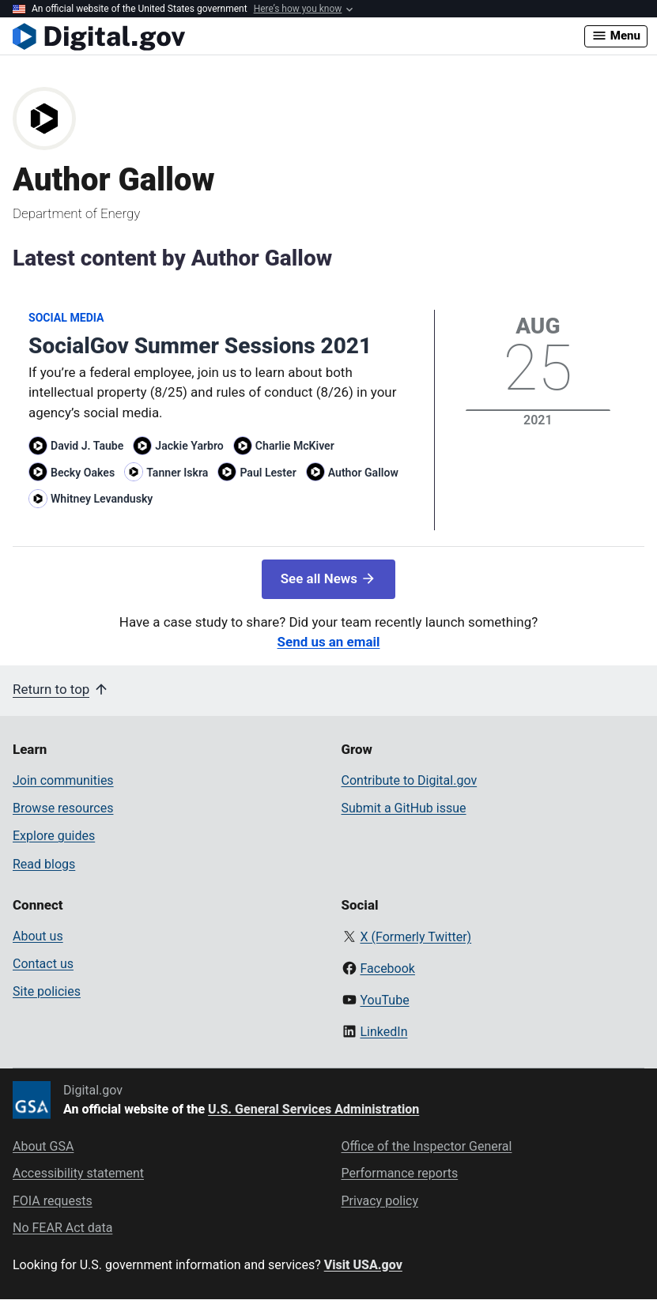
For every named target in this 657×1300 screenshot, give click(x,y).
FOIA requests (53, 1200)
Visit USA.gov (363, 1264)
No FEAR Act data (62, 1227)
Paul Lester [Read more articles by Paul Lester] (268, 472)
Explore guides (54, 835)
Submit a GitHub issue (404, 808)
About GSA (43, 1146)
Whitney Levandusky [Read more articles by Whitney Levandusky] (102, 498)
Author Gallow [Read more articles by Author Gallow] (363, 472)
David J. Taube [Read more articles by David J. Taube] (87, 445)
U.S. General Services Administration (313, 1109)
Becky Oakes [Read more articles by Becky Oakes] (83, 472)
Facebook (387, 968)
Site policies (47, 991)
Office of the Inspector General (427, 1146)
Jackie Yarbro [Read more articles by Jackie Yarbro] (189, 445)
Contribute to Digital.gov (410, 780)
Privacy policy (380, 1200)
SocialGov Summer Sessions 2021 (200, 346)
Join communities (63, 780)
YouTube (384, 1000)
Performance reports (400, 1173)
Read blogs (44, 864)
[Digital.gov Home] (298, 36)
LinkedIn (383, 1031)
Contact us (43, 963)
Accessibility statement (78, 1173)
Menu (615, 35)
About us (38, 936)
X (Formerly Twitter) (415, 936)
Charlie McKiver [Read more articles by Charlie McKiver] (294, 445)
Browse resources (63, 808)
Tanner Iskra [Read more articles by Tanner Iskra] (177, 472)
